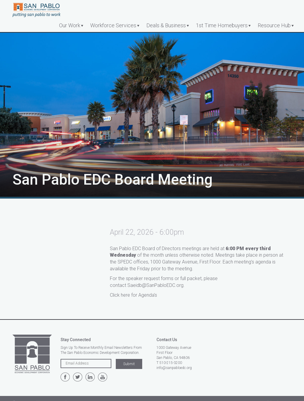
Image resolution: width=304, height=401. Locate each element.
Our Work (69, 25)
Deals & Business (166, 25)
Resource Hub (274, 25)
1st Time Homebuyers (222, 25)
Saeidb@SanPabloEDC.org (155, 285)
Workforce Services (113, 25)
